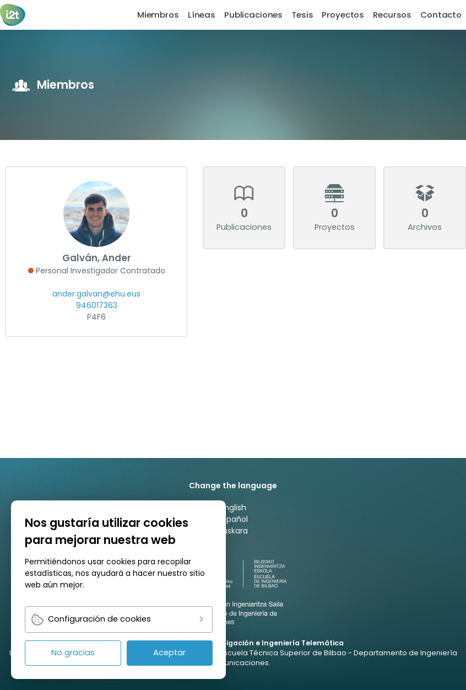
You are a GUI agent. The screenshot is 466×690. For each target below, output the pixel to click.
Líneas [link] (201, 14)
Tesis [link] (302, 14)
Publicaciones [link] (253, 14)
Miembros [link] (158, 14)
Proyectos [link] (343, 14)
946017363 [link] (96, 305)
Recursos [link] (392, 14)
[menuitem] (158, 15)
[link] (13, 15)
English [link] (233, 507)
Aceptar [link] (169, 652)
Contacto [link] (441, 14)
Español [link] (233, 519)
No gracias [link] (73, 652)
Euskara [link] (233, 530)
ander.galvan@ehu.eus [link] (96, 293)
